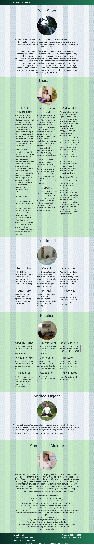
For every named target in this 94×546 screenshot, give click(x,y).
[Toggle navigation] (81, 2)
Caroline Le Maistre (21, 3)
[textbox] (47, 25)
